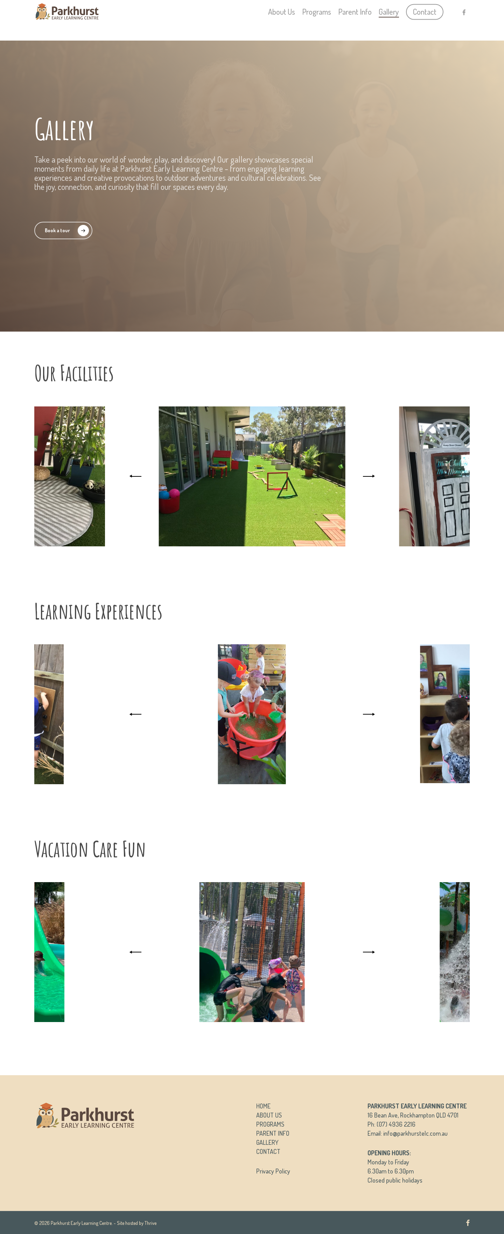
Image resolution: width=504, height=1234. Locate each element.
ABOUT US (269, 1115)
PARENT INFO (272, 1133)
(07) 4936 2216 (396, 1124)
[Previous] (136, 476)
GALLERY (267, 1142)
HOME (263, 1106)
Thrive (150, 1223)
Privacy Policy (273, 1171)
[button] (63, 230)
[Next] (367, 476)
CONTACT (268, 1151)
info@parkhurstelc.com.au (415, 1133)
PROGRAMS (270, 1124)
